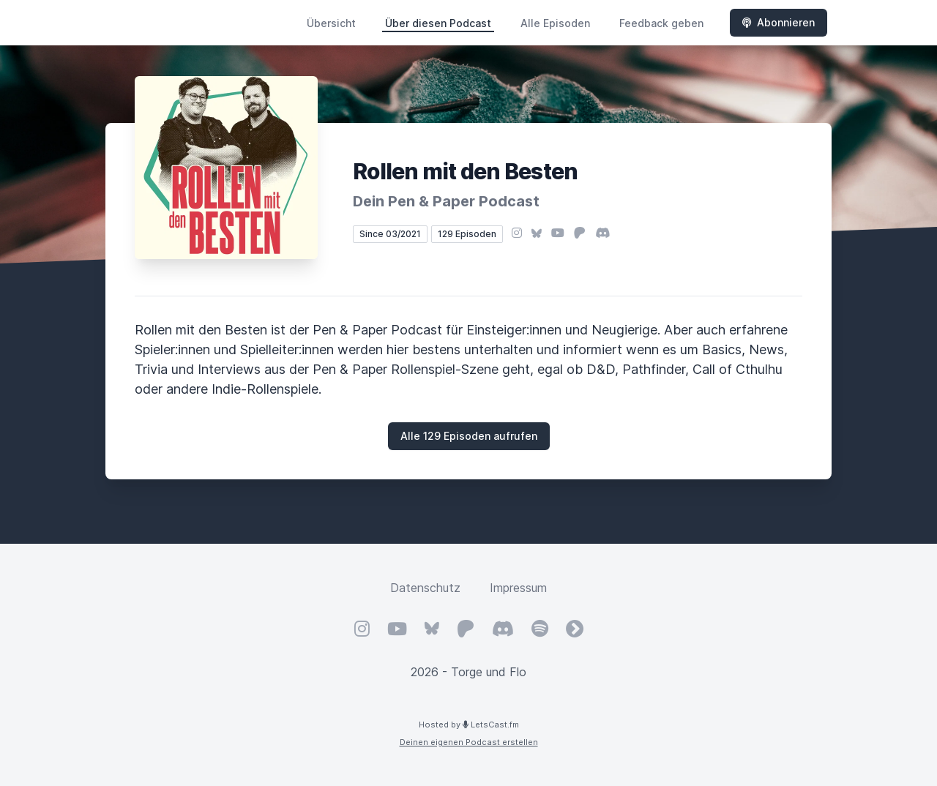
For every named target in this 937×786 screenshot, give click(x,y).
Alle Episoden (555, 23)
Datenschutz (425, 587)
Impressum (518, 587)
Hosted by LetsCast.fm (469, 724)
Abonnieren (778, 22)
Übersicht (331, 23)
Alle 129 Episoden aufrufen (468, 436)
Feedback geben (661, 23)
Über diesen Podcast (438, 23)
